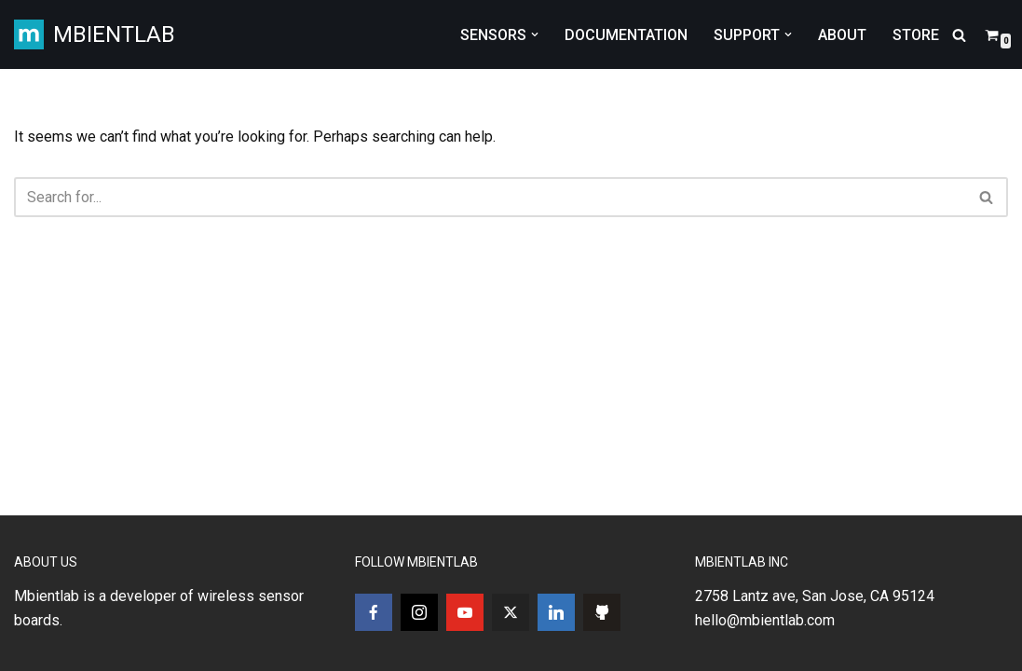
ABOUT (842, 35)
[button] (534, 34)
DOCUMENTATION (626, 35)
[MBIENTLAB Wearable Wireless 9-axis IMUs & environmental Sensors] (94, 34)
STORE (916, 35)
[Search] (959, 35)
